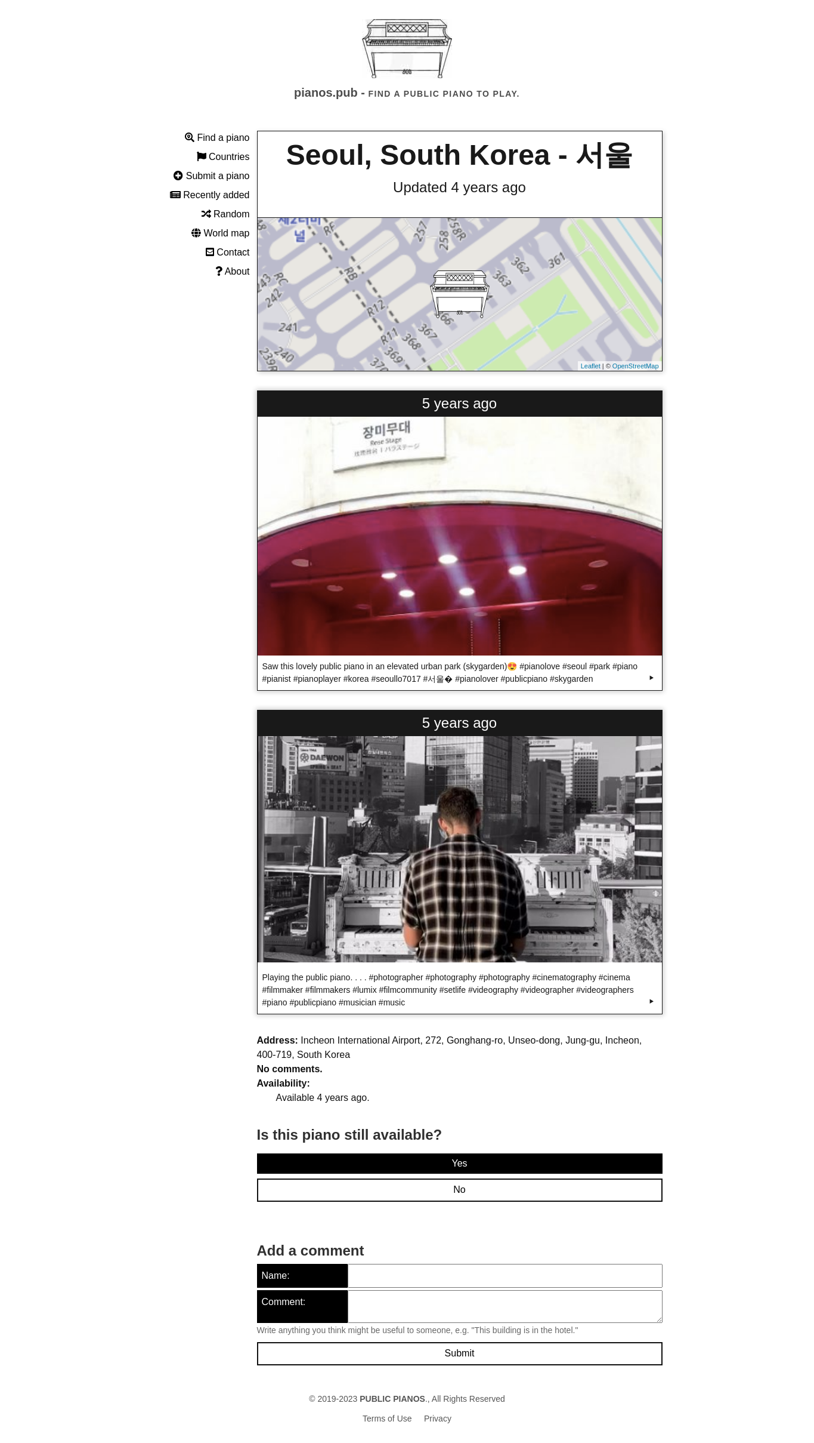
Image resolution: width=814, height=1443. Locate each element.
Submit (460, 1353)
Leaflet (591, 366)
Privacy (437, 1418)
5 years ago (459, 403)
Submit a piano (211, 176)
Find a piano (217, 138)
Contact (228, 252)
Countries (223, 157)
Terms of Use (387, 1418)
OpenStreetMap (635, 366)
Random (226, 214)
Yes (459, 1163)
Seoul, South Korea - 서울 (459, 155)
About (232, 271)
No (459, 1189)
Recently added (210, 195)
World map (220, 233)
